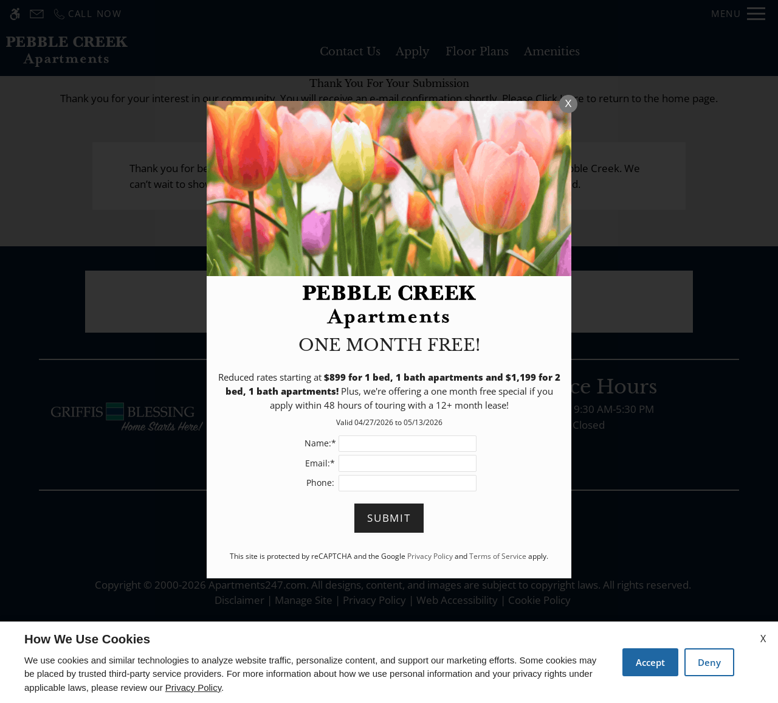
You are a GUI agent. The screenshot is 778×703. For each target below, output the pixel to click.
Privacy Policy (193, 687)
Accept (650, 662)
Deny (709, 662)
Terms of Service (497, 556)
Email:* (320, 463)
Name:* (320, 443)
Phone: (320, 482)
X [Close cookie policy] (763, 638)
